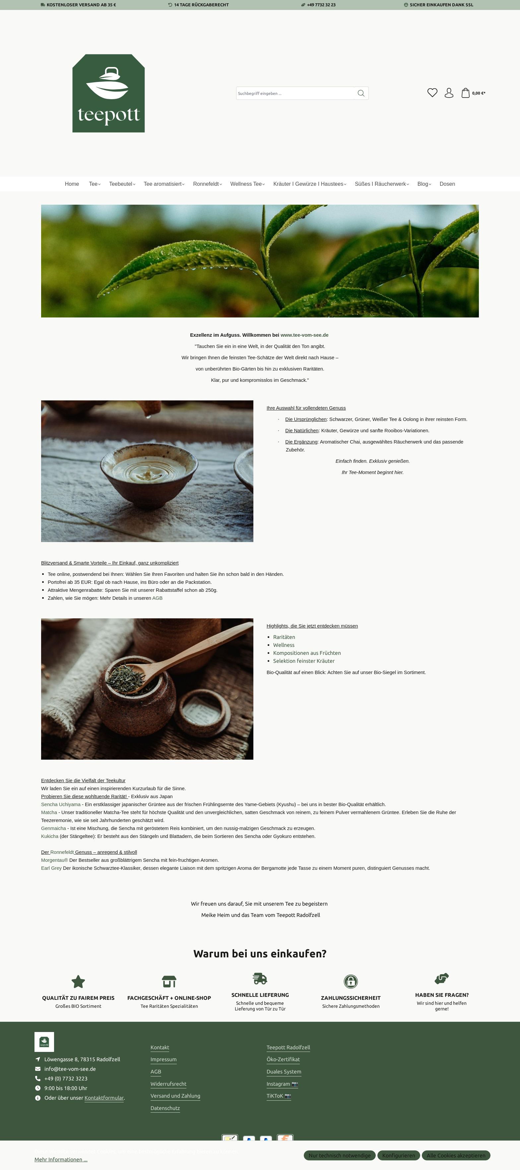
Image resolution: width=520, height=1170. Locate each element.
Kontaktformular (104, 1098)
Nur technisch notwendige (340, 1155)
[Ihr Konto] (449, 93)
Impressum (164, 1059)
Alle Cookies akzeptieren (456, 1155)
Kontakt (160, 1047)
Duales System (284, 1071)
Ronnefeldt (62, 852)
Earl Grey (51, 868)
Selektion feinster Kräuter (304, 661)
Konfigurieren (398, 1155)
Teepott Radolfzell (288, 1047)
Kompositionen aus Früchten (307, 653)
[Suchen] (361, 93)
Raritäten (284, 637)
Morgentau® (54, 860)
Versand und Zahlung (175, 1096)
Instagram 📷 (282, 1084)
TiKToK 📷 (279, 1096)
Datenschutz (165, 1108)
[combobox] (295, 93)
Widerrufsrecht (168, 1084)
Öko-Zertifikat (283, 1059)
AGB (156, 1071)
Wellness (283, 645)
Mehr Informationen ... (61, 1159)
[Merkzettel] (432, 93)
